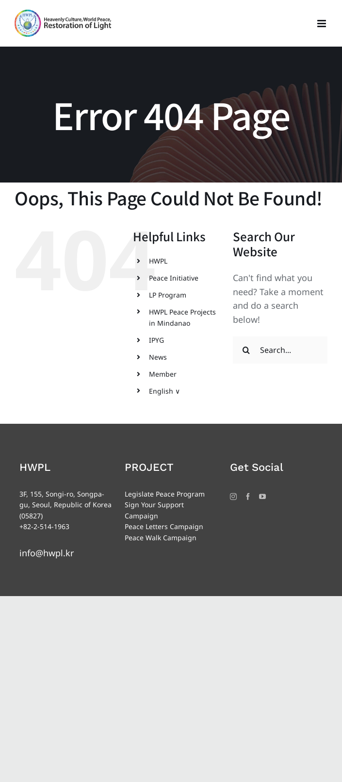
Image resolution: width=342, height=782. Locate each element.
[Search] (246, 350)
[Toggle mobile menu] (322, 23)
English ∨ (164, 391)
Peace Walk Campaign (160, 537)
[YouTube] (262, 496)
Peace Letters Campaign (164, 526)
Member (163, 374)
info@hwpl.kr (46, 553)
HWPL (158, 261)
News (158, 357)
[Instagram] (233, 496)
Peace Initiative (173, 278)
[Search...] (280, 350)
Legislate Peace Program (165, 494)
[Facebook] (247, 496)
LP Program (167, 294)
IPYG (156, 340)
